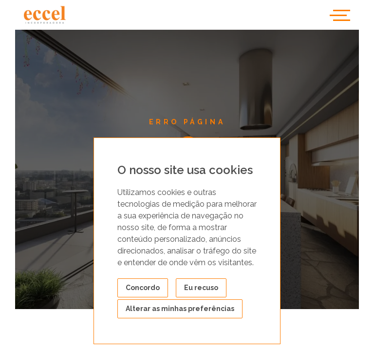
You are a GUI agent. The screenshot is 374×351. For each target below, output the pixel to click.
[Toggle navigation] (340, 14)
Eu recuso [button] (201, 288)
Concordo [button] (143, 288)
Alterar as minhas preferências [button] (180, 308)
